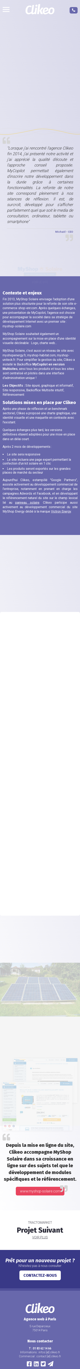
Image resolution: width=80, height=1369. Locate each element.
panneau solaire (27, 502)
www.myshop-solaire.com (40, 1191)
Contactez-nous (40, 1275)
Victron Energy (61, 511)
